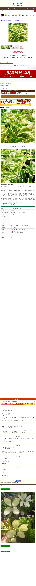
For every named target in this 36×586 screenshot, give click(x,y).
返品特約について (19, 482)
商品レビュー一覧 (5, 463)
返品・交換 (18, 436)
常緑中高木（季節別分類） (5, 20)
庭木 (1, 18)
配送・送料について (5, 471)
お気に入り (21, 8)
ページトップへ (34, 401)
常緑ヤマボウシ (20, 18)
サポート (18, 467)
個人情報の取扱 (14, 482)
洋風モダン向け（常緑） (15, 18)
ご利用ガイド (4, 469)
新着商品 (3, 8)
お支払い (18, 407)
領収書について (5, 473)
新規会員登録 (4, 458)
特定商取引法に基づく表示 (7, 482)
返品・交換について (5, 475)
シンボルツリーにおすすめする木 (6, 18)
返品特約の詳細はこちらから (5, 85)
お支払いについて (5, 472)
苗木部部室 (15, 8)
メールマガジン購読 (5, 461)
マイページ (27, 8)
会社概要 (2, 482)
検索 (35, 11)
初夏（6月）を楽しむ (12, 20)
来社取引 (9, 8)
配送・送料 (18, 424)
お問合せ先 (18, 445)
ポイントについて (5, 476)
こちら (16, 420)
